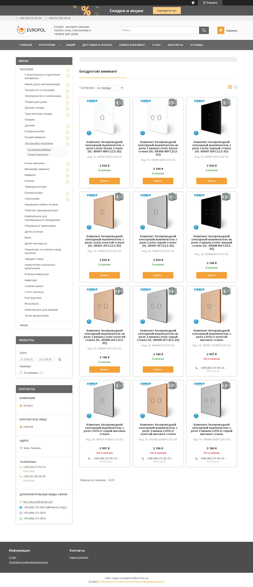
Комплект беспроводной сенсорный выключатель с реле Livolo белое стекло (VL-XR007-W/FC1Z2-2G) (104, 146)
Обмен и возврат (132, 44)
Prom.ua (143, 578)
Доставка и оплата (97, 44)
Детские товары (34, 107)
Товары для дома (36, 101)
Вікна (28, 237)
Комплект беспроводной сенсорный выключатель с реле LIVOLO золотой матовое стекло (211, 335)
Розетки (29, 180)
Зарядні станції (34, 258)
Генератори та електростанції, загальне (43, 251)
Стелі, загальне (34, 291)
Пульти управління (38, 154)
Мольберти (31, 303)
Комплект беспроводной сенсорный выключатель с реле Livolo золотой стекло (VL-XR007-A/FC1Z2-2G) (104, 241)
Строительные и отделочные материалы (42, 76)
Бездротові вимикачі (39, 149)
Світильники (32, 198)
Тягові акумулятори (37, 315)
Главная (25, 44)
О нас (156, 44)
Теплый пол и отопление (40, 90)
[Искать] (204, 30)
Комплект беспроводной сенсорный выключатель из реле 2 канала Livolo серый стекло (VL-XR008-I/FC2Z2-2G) (158, 335)
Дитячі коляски (34, 231)
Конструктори (33, 297)
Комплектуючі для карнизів (41, 309)
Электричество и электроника (43, 95)
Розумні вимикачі (35, 137)
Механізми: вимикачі (37, 169)
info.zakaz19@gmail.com (38, 501)
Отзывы (196, 44)
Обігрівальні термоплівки (40, 225)
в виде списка (235, 88)
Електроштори (34, 192)
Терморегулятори (35, 186)
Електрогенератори (37, 274)
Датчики (30, 125)
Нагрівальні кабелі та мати (41, 204)
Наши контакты (79, 557)
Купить (104, 181)
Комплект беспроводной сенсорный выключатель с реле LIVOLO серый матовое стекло (105, 429)
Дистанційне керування (39, 143)
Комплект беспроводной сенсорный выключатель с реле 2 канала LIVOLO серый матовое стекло (211, 429)
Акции (70, 44)
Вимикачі (30, 174)
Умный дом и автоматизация (42, 84)
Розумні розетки (34, 131)
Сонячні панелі (34, 286)
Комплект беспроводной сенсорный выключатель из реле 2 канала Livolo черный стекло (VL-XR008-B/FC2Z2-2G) (211, 242)
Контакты (175, 44)
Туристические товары (38, 113)
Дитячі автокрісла (36, 243)
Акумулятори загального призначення (40, 266)
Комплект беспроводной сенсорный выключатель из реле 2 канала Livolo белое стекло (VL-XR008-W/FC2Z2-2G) (158, 148)
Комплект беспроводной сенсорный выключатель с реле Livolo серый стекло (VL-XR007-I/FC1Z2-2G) (158, 241)
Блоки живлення (35, 163)
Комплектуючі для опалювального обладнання (42, 218)
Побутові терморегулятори (41, 210)
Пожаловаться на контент (112, 581)
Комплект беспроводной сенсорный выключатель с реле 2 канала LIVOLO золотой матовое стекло (158, 429)
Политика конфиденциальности (28, 562)
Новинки (30, 119)
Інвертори (31, 280)
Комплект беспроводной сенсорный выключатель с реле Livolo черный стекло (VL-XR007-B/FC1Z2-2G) (211, 146)
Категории (47, 44)
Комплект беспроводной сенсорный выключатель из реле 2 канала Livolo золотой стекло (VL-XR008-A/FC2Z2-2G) (104, 337)
